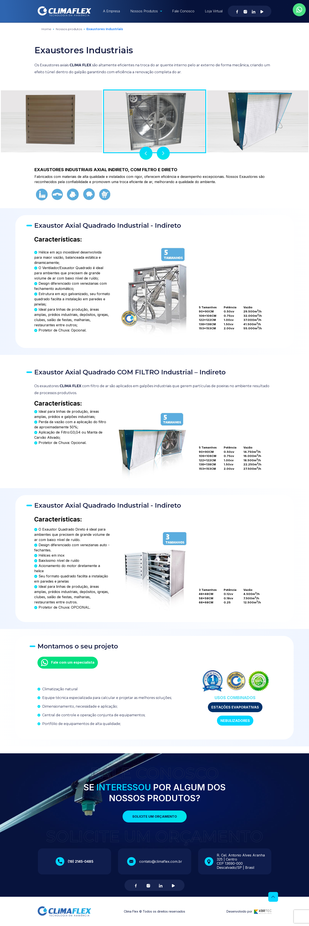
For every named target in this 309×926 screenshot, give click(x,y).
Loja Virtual (214, 11)
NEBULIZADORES (235, 720)
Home (46, 29)
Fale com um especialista (67, 662)
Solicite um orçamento (154, 816)
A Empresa (111, 11)
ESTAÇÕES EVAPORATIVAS (235, 707)
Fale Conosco (183, 11)
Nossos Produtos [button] (144, 11)
